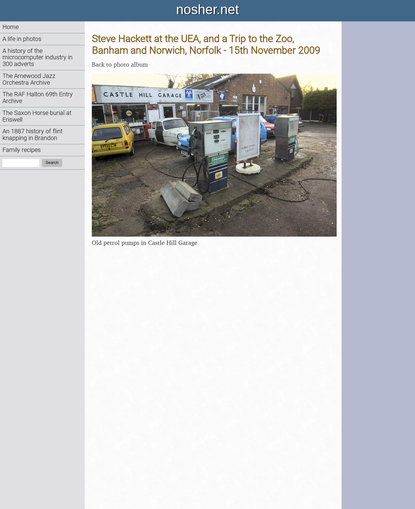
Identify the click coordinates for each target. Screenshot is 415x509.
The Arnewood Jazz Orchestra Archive (28, 79)
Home (10, 27)
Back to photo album (120, 64)
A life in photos (21, 38)
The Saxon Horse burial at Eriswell (36, 116)
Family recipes (21, 149)
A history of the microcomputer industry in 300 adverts (37, 57)
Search (52, 162)
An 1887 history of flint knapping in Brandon (32, 135)
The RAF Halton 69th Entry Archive (37, 98)
